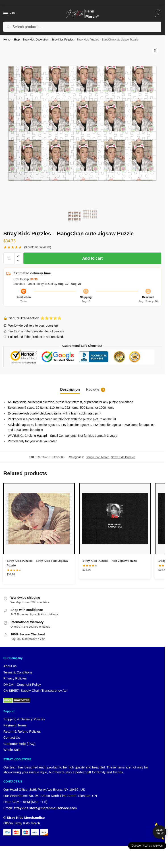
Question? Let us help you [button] (147, 845)
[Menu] (10, 13)
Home (6, 39)
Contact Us (11, 737)
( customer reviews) (37, 247)
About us (10, 666)
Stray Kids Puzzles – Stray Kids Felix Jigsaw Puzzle (37, 563)
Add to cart (92, 258)
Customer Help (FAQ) (19, 744)
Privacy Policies (15, 678)
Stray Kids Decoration (35, 39)
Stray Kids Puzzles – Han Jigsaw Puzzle (110, 560)
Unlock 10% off (160, 832)
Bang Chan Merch (97, 457)
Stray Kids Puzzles (62, 39)
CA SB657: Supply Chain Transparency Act (35, 690)
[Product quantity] (9, 258)
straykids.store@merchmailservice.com (45, 808)
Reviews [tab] (93, 390)
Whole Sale (12, 750)
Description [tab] (70, 389)
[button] (155, 50)
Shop (16, 39)
